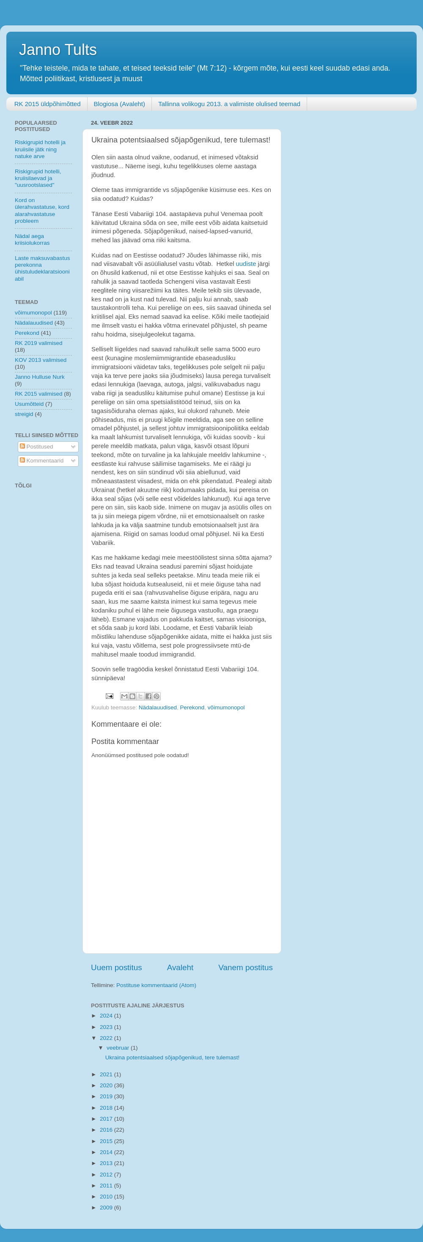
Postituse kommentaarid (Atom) (156, 985)
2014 (107, 1152)
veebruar (119, 1048)
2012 (107, 1174)
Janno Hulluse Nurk (40, 377)
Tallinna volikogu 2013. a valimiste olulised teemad (229, 103)
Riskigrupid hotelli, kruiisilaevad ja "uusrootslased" (38, 178)
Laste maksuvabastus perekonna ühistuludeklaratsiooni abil (42, 268)
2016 (107, 1130)
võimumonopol (226, 707)
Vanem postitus (245, 967)
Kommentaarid (42, 460)
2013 (107, 1163)
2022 (107, 1038)
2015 (107, 1141)
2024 (107, 1015)
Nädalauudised (158, 707)
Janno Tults (58, 49)
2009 (107, 1207)
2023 (107, 1027)
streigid (24, 414)
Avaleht (180, 967)
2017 (107, 1119)
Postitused (36, 446)
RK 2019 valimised (39, 343)
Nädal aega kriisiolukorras (32, 239)
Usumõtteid (29, 404)
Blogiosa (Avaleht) (119, 103)
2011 (107, 1185)
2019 (107, 1096)
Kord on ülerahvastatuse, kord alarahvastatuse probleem (42, 210)
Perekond (192, 707)
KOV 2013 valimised (40, 360)
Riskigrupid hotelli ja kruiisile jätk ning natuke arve (40, 149)
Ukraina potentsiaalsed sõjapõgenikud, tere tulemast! (172, 1057)
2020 (107, 1085)
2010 (107, 1196)
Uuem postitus (116, 967)
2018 (107, 1108)
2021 (107, 1074)
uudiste (246, 263)
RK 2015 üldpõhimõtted (47, 103)
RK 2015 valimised (39, 394)
